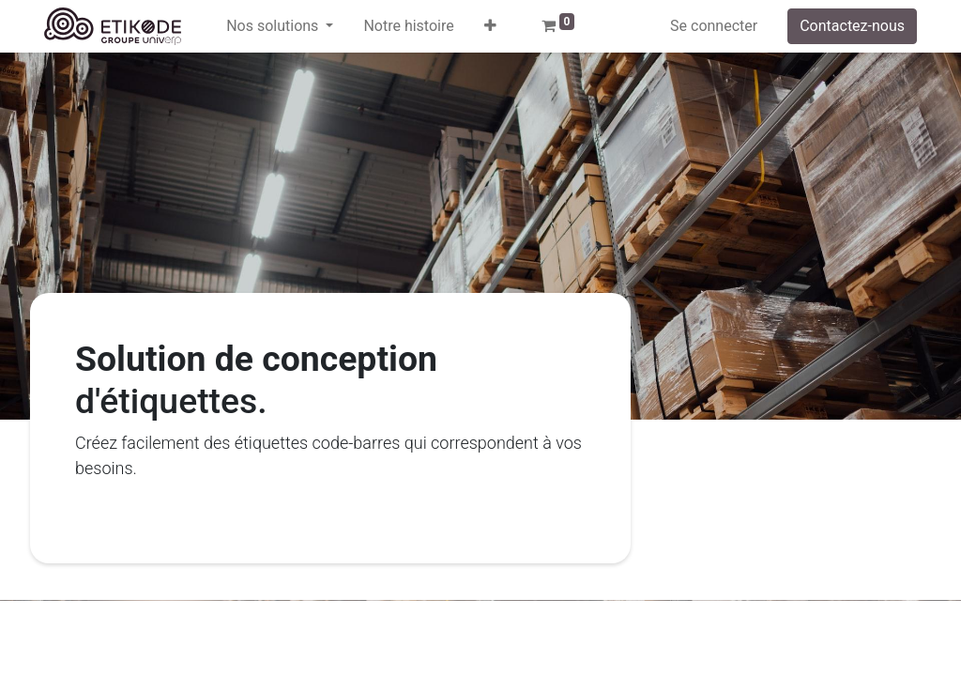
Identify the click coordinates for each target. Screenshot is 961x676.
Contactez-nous (852, 26)
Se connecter (713, 26)
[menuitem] (408, 26)
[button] (490, 26)
